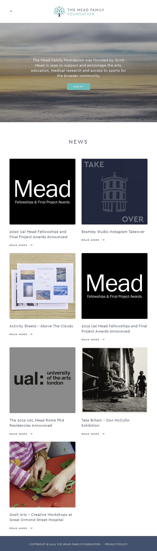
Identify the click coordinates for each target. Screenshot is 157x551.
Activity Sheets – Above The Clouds (41, 326)
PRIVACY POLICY (116, 544)
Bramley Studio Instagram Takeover (113, 231)
